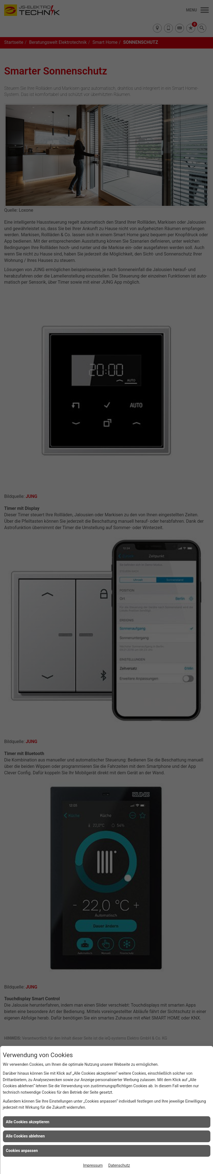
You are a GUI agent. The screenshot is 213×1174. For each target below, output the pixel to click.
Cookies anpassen (22, 1150)
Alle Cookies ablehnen (25, 1136)
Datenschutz (119, 1165)
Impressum (92, 1165)
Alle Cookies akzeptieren (27, 1122)
